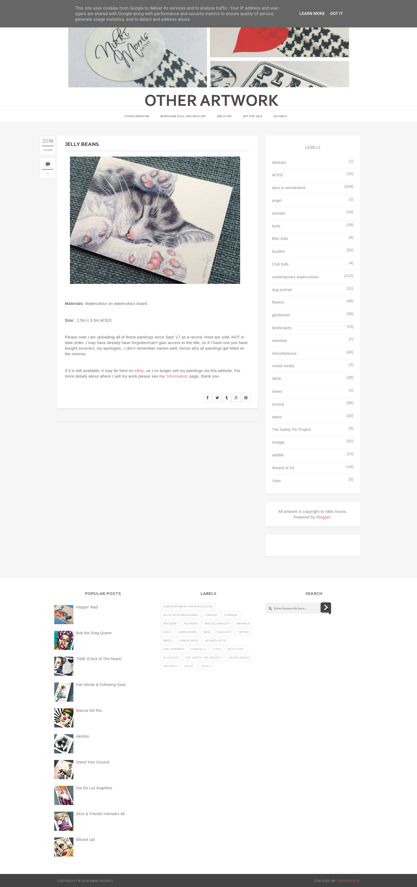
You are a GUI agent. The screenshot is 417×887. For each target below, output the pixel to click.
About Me (224, 116)
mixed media (283, 366)
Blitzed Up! (85, 839)
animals (278, 213)
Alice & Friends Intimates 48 (100, 814)
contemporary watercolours (295, 277)
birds (276, 226)
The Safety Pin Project (291, 429)
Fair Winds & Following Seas (101, 684)
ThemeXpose (348, 881)
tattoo (277, 417)
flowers (278, 302)
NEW (276, 379)
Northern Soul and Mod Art (183, 116)
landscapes (282, 328)
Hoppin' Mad (87, 607)
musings (279, 116)
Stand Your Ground (92, 762)
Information (177, 376)
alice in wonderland (288, 188)
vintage (278, 442)
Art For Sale (252, 116)
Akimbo (82, 736)
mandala (279, 340)
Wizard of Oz (283, 468)
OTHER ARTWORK (137, 116)
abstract (279, 162)
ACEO (277, 175)
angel (277, 200)
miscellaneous (284, 353)
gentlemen (281, 315)
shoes (277, 391)
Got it (336, 13)
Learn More (312, 13)
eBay (139, 370)
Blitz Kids (280, 238)
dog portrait (282, 290)
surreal (278, 404)
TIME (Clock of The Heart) (99, 659)
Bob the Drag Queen (94, 633)
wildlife (278, 455)
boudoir (278, 251)
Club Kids (280, 264)
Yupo (276, 481)
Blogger (323, 517)
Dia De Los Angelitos (94, 788)
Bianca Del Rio (89, 710)
